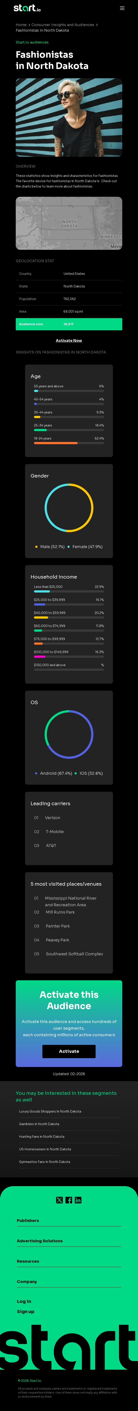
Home (21, 25)
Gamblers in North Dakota (39, 1124)
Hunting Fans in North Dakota (41, 1137)
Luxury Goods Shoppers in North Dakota (50, 1111)
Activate (69, 1051)
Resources (28, 1261)
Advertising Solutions (40, 1241)
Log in (24, 1301)
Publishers (28, 1220)
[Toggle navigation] (121, 8)
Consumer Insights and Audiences (63, 25)
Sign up (25, 1311)
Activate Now (69, 340)
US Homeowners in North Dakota (45, 1149)
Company (27, 1281)
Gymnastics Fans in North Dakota (44, 1162)
